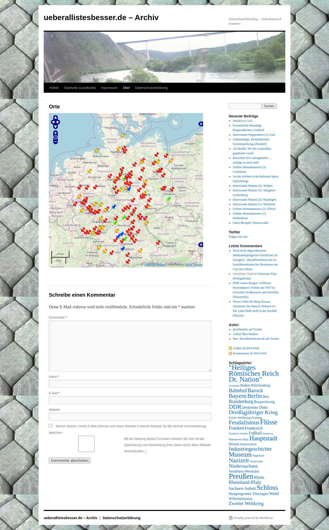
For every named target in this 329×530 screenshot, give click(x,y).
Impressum (109, 88)
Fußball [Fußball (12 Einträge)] (255, 433)
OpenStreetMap (155, 264)
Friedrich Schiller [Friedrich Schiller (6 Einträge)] (238, 433)
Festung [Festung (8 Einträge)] (256, 418)
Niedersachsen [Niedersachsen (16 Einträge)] (243, 466)
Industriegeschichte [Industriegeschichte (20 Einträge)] (250, 449)
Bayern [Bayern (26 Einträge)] (237, 395)
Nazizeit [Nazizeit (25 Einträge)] (239, 460)
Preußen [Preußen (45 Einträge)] (241, 476)
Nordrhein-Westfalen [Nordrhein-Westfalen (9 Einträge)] (244, 471)
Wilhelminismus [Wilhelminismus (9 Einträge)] (241, 499)
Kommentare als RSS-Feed (250, 353)
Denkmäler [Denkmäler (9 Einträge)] (250, 407)
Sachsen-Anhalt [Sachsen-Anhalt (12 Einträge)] (242, 488)
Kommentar (58, 317)
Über (126, 88)
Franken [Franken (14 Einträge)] (236, 428)
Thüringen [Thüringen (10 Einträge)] (260, 494)
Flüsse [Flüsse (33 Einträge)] (268, 422)
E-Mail (54, 393)
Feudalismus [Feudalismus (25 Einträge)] (244, 422)
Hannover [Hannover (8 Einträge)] (235, 439)
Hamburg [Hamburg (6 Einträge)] (268, 433)
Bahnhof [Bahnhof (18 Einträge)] (238, 390)
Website (54, 410)
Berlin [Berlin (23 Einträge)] (254, 396)
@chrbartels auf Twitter (247, 329)
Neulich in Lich (242, 121)
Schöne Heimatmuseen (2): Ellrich (254, 209)
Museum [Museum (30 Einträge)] (240, 454)
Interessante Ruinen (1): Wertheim (254, 204)
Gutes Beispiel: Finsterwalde (251, 223)
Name (54, 377)
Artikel (54, 88)
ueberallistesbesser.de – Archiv (101, 17)
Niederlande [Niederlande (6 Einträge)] (256, 461)
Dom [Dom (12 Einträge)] (263, 407)
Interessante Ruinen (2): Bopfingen (254, 199)
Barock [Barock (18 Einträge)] (255, 390)
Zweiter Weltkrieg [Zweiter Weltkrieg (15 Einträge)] (246, 503)
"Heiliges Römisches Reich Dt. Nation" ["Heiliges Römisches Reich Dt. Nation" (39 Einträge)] (254, 373)
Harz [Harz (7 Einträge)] (246, 439)
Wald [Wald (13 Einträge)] (274, 493)
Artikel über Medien (245, 334)
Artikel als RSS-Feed (246, 348)
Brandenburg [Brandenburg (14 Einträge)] (241, 401)
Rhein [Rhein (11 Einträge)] (259, 477)
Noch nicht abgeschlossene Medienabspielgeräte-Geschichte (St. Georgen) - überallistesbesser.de (255, 255)
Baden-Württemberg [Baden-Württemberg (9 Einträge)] (255, 385)
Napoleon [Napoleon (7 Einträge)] (258, 455)
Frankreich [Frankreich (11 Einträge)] (254, 428)
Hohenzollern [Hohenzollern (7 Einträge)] (248, 444)
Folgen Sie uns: (238, 236)
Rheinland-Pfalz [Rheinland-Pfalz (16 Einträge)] (245, 482)
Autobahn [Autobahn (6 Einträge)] (234, 385)
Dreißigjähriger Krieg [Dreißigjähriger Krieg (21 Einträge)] (253, 412)
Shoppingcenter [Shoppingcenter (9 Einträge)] (240, 494)
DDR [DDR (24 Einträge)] (235, 406)
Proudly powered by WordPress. (253, 518)
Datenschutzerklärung (151, 88)
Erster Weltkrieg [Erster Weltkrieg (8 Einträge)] (240, 418)
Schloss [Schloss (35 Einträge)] (267, 487)
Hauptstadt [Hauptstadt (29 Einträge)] (263, 438)
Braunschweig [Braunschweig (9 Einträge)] (264, 402)
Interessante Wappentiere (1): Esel (254, 134)
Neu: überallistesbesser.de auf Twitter (256, 338)
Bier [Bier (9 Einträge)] (266, 397)
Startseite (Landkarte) (80, 88)
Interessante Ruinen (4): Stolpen (253, 185)
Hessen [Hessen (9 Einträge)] (234, 444)
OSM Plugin (193, 264)
